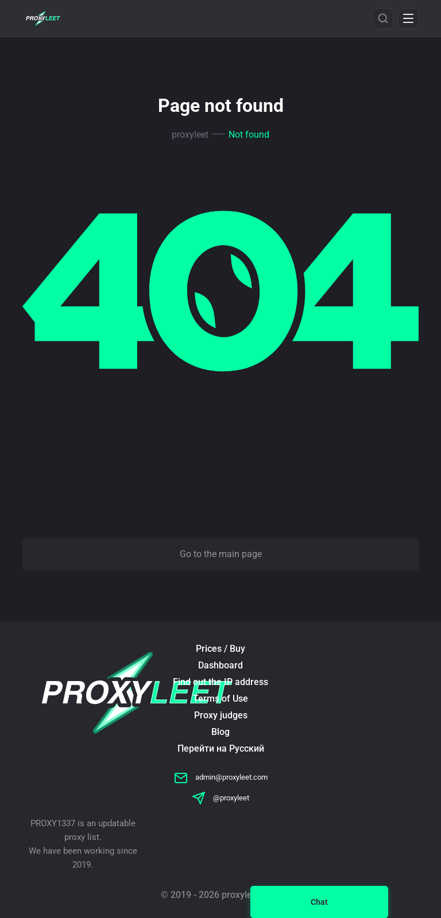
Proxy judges (220, 715)
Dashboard (220, 665)
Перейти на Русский (220, 748)
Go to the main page (221, 554)
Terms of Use (220, 698)
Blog (220, 731)
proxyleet (190, 134)
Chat (319, 902)
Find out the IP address (220, 681)
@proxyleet (220, 797)
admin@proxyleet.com (221, 777)
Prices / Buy (220, 648)
